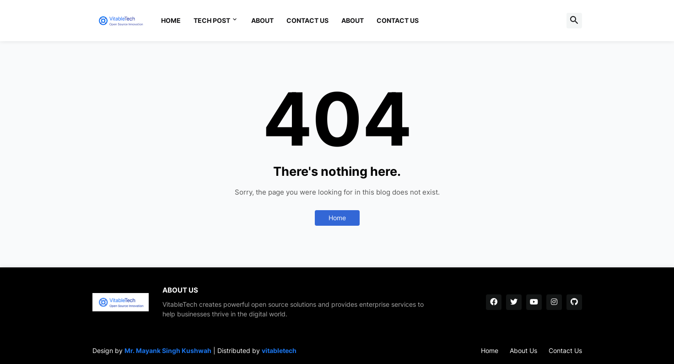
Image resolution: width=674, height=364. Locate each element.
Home (171, 20)
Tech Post (212, 20)
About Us (523, 350)
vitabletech (279, 350)
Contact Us (307, 20)
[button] (574, 20)
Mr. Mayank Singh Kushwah (167, 350)
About (262, 20)
